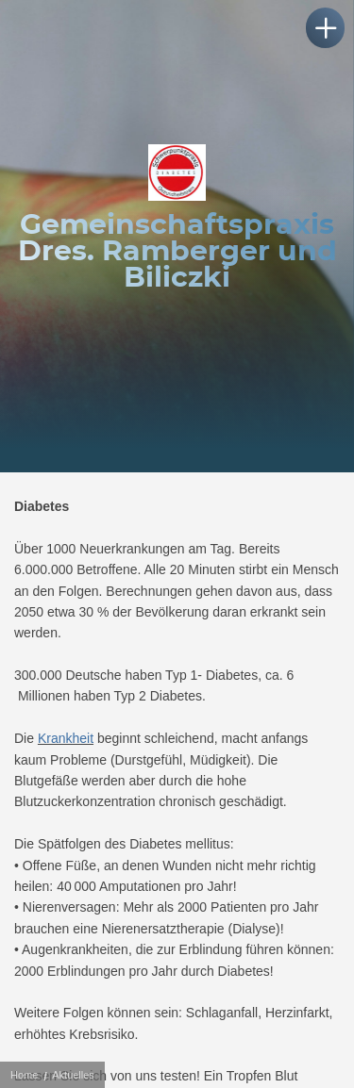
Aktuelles (73, 1074)
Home (24, 1074)
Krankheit (65, 738)
